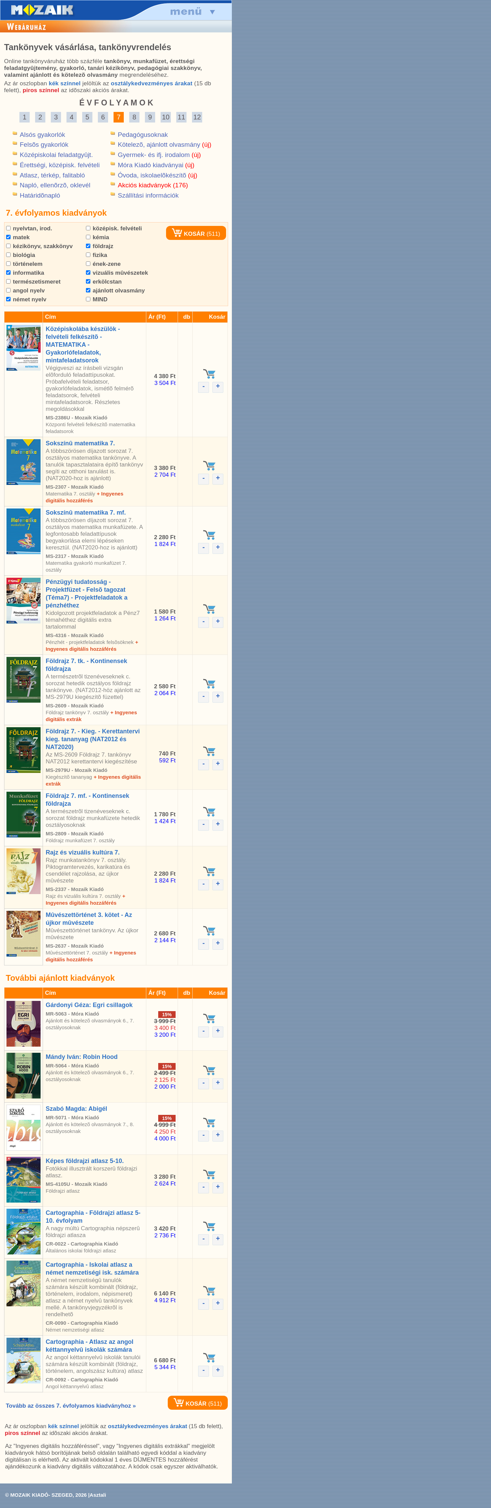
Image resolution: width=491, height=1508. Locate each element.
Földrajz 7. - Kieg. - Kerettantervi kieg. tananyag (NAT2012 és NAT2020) (93, 739)
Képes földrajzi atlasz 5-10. (85, 1161)
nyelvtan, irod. (29, 228)
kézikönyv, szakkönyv (39, 246)
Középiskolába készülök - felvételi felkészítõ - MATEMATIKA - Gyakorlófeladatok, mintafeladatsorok (83, 345)
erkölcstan (104, 281)
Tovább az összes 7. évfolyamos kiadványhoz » (71, 1406)
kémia (97, 237)
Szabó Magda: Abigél (76, 1108)
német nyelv (26, 299)
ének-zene (103, 264)
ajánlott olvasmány (115, 290)
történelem (24, 264)
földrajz (99, 246)
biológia (20, 255)
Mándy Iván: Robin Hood (82, 1056)
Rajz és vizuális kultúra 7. (83, 852)
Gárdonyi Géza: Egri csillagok (89, 1005)
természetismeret (33, 281)
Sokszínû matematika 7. (80, 443)
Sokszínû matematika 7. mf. (86, 512)
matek (18, 237)
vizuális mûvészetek (117, 273)
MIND (96, 299)
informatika (25, 273)
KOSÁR (188, 234)
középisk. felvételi (114, 228)
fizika (96, 255)
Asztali (98, 1495)
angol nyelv (25, 290)
